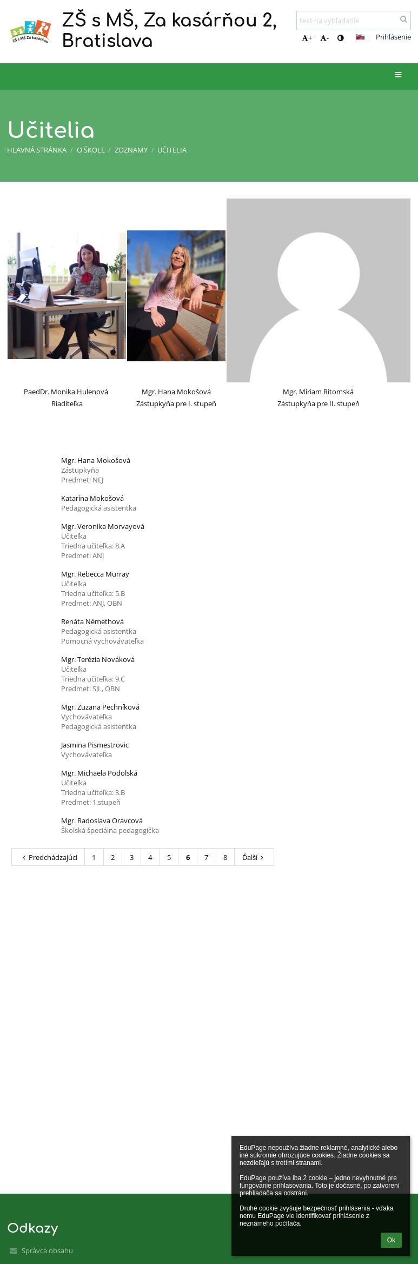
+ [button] (307, 38)
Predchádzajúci (48, 857)
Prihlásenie (393, 37)
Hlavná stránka (37, 150)
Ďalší (254, 857)
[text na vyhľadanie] (353, 20)
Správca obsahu (47, 1250)
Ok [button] (391, 1240)
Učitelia (172, 150)
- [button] (324, 38)
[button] (360, 36)
